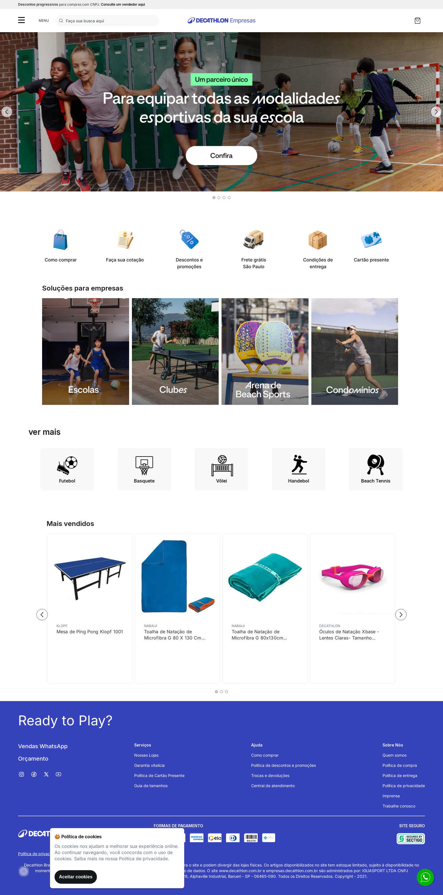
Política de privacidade (39, 853)
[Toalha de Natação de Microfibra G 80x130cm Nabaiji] (265, 609)
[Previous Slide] (6, 111)
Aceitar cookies (75, 876)
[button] (213, 197)
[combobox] (107, 20)
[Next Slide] (436, 111)
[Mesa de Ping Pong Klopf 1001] (90, 609)
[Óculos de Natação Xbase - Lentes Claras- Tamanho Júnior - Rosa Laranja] (352, 609)
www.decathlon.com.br (240, 870)
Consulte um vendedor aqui (123, 4)
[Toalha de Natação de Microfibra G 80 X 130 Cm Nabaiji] (177, 609)
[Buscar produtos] (62, 20)
